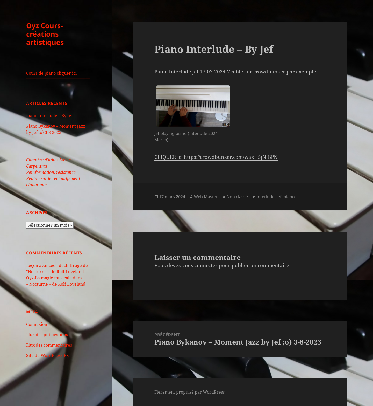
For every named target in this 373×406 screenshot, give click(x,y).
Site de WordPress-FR (47, 355)
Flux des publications (47, 335)
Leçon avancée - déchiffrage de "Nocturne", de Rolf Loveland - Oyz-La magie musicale (57, 272)
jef (279, 196)
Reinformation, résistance (51, 172)
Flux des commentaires (49, 345)
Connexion (36, 324)
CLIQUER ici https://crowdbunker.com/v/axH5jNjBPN (216, 157)
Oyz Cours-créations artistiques (45, 34)
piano (289, 196)
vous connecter (200, 265)
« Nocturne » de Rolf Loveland (55, 284)
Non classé (237, 196)
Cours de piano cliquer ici (51, 73)
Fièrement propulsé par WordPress (189, 392)
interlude (266, 196)
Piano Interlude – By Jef (49, 116)
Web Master (206, 196)
